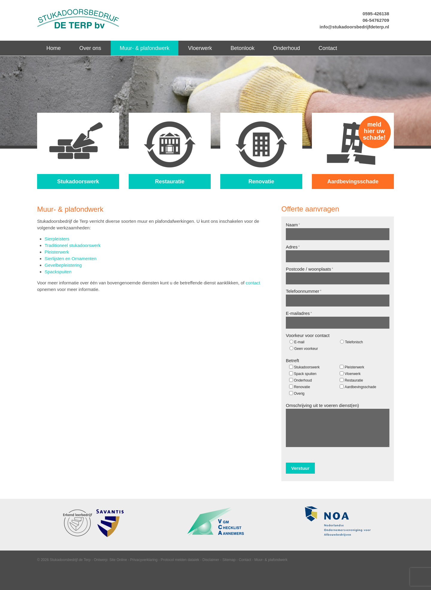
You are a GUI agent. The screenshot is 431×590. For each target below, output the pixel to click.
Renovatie (302, 387)
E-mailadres (299, 313)
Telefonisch (354, 342)
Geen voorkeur (306, 349)
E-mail (299, 342)
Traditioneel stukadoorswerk (73, 245)
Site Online (118, 560)
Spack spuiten (305, 374)
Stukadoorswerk (307, 367)
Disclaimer (210, 560)
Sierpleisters (57, 238)
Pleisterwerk (57, 251)
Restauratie (354, 380)
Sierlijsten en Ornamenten (70, 258)
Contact (245, 560)
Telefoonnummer (303, 291)
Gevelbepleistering (63, 265)
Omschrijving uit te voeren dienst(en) (322, 405)
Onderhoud (303, 380)
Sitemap (229, 560)
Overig (299, 393)
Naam (293, 224)
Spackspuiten (58, 271)
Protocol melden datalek (180, 560)
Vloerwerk (352, 374)
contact (253, 282)
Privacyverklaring (143, 560)
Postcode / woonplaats (309, 269)
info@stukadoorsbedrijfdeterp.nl (354, 26)
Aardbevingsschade (360, 387)
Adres (293, 246)
